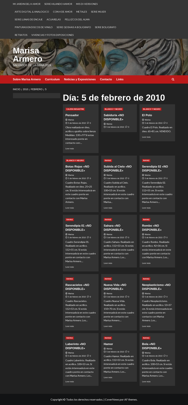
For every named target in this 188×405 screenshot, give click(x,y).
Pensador (72, 115)
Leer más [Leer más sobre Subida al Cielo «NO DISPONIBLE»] (108, 207)
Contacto (106, 79)
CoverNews (112, 399)
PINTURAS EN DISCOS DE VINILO (34, 27)
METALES (81, 11)
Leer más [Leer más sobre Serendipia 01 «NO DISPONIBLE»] (69, 267)
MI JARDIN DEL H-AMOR (26, 3)
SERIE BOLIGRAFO (105, 27)
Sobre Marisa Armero (27, 79)
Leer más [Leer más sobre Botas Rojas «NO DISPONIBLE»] (69, 207)
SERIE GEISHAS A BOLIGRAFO (74, 27)
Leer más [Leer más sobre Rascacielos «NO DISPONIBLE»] (69, 326)
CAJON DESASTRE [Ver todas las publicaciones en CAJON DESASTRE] (75, 109)
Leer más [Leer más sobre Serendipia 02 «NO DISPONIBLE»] (146, 207)
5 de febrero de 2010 (77, 123)
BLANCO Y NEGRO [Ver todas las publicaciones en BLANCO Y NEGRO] (113, 109)
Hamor (108, 344)
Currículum (52, 79)
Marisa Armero (27, 54)
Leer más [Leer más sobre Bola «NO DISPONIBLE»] (146, 381)
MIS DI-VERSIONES (87, 3)
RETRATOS (21, 34)
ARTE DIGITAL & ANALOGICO (32, 11)
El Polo (147, 115)
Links (120, 79)
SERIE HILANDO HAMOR (58, 3)
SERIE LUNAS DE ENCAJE (29, 19)
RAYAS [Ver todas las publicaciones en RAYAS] (108, 160)
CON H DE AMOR (62, 11)
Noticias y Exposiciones (80, 79)
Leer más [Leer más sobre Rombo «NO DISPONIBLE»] (146, 263)
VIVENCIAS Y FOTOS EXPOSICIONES (52, 34)
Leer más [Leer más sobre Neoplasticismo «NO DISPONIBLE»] (146, 326)
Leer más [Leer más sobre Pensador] (69, 148)
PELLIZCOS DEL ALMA (77, 19)
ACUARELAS (54, 19)
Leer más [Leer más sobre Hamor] (108, 377)
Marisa (71, 120)
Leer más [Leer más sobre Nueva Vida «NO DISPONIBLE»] (108, 326)
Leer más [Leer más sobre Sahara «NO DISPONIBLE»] (108, 263)
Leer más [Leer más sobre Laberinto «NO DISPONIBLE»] (69, 381)
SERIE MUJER (98, 11)
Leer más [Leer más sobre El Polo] (146, 137)
